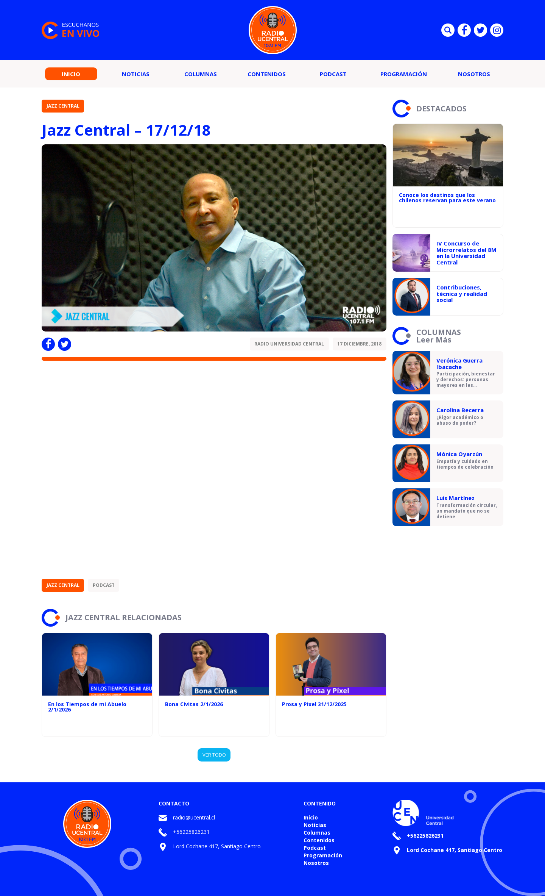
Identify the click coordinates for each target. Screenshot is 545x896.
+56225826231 (191, 831)
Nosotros (474, 74)
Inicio (71, 74)
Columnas (200, 74)
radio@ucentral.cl (194, 817)
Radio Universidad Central (289, 344)
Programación (403, 74)
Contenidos (267, 74)
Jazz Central (63, 106)
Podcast (333, 74)
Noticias (135, 74)
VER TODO (214, 754)
